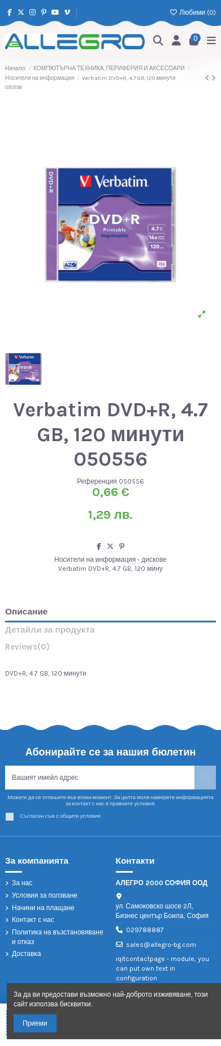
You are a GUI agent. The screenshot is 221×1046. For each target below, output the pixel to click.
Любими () (193, 12)
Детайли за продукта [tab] (50, 630)
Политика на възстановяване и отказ (57, 937)
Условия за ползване (44, 895)
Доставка (26, 954)
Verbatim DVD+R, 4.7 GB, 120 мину (110, 569)
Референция (97, 481)
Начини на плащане (43, 908)
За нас (22, 883)
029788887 (145, 930)
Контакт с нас (33, 920)
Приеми (35, 1023)
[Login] (176, 41)
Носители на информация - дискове (110, 559)
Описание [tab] (26, 612)
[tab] (110, 649)
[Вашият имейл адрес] (100, 777)
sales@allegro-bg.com (161, 945)
